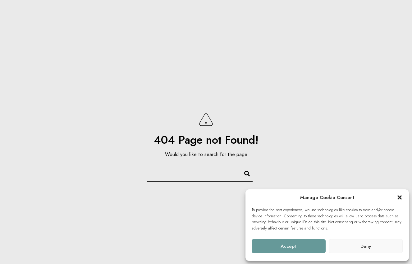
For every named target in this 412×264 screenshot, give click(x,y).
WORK (351, 15)
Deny (365, 246)
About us (379, 15)
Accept (289, 246)
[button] (399, 197)
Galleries (322, 15)
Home (293, 15)
